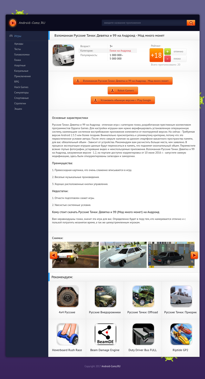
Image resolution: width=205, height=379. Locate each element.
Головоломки (22, 54)
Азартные (20, 65)
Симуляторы (21, 92)
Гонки (17, 60)
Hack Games (21, 87)
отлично (173, 51)
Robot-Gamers (126, 90)
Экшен (18, 109)
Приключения (22, 76)
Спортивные (21, 98)
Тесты (17, 49)
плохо (172, 58)
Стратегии (20, 103)
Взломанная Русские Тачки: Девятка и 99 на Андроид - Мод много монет (126, 81)
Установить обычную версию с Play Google (126, 100)
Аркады (18, 43)
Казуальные (21, 71)
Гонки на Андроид (120, 50)
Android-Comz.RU (110, 366)
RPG (16, 81)
